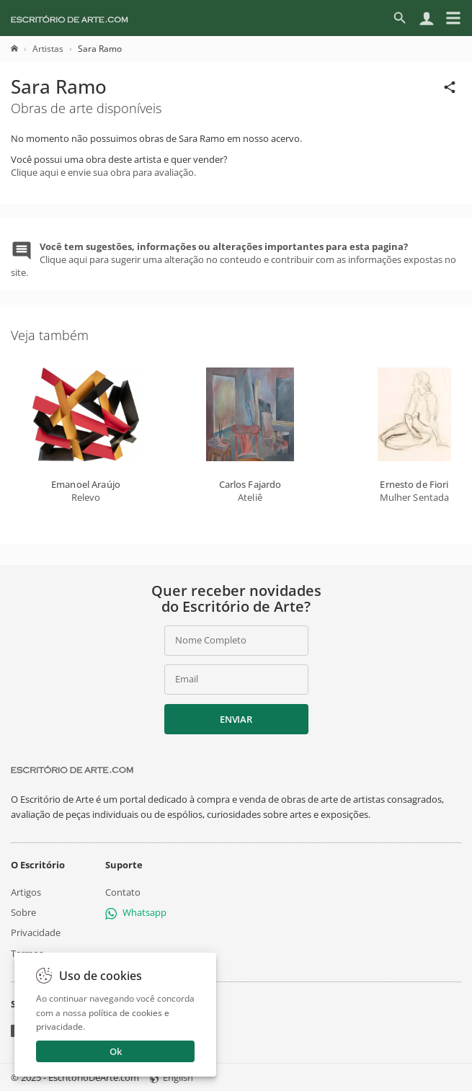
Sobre (23, 912)
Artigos (26, 892)
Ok (116, 1051)
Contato (123, 892)
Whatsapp (135, 912)
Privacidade (36, 932)
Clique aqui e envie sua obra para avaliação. (103, 172)
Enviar (235, 719)
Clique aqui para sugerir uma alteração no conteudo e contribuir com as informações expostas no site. (233, 259)
